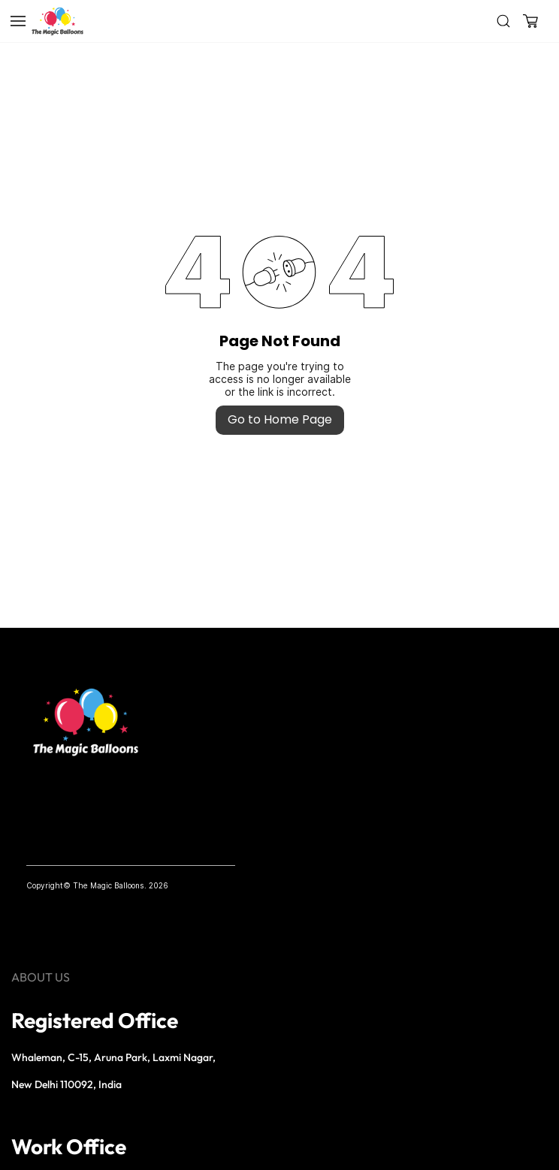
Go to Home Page (280, 419)
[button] (530, 21)
